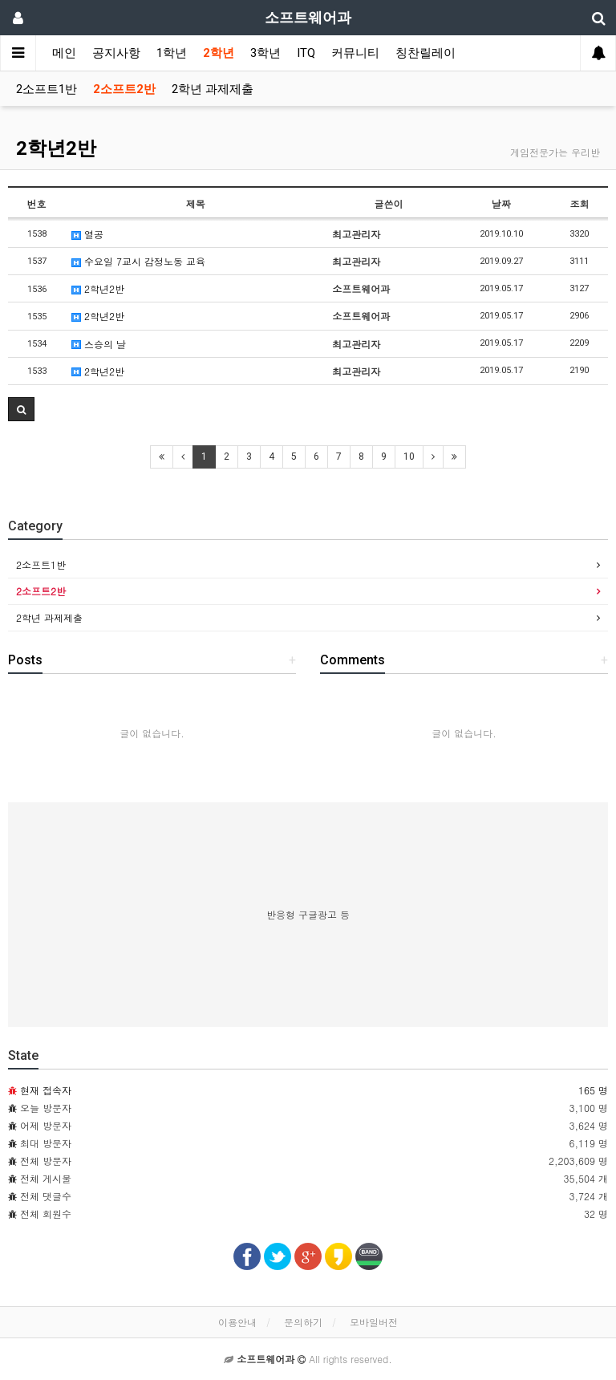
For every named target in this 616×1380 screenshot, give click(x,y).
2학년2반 (56, 148)
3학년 (265, 53)
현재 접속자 (45, 1090)
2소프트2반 (124, 89)
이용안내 (237, 1322)
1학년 (171, 53)
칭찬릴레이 (425, 53)
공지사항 (116, 53)
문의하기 (303, 1322)
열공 (87, 234)
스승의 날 (98, 344)
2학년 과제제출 (212, 89)
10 (409, 456)
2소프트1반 (46, 89)
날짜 (501, 203)
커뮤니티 (355, 53)
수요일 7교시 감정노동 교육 (138, 261)
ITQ (306, 53)
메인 (64, 53)
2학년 (218, 53)
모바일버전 (374, 1322)
